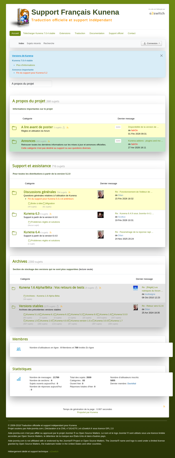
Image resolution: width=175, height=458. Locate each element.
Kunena (94, 412)
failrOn (134, 130)
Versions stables (31, 306)
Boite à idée (37, 203)
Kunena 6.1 (48, 314)
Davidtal (131, 383)
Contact (131, 33)
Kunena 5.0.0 (120, 314)
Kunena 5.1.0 (32, 314)
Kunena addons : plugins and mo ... (145, 140)
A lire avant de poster (37, 127)
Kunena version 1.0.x (81, 320)
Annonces (28, 141)
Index (21, 43)
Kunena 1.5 (32, 320)
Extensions (65, 33)
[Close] (161, 55)
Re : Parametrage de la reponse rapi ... (134, 232)
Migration (50, 203)
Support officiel (116, 33)
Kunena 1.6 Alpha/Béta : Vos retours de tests (51, 287)
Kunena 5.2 (77, 314)
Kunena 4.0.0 (61, 320)
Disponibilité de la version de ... (143, 127)
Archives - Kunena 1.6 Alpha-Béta (42, 296)
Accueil (15, 33)
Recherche (48, 43)
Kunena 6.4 (31, 232)
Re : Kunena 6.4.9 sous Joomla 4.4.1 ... (134, 213)
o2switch (54, 451)
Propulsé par (83, 412)
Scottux (121, 217)
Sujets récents (34, 43)
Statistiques (21, 369)
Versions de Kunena (22, 55)
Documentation (97, 33)
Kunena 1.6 (105, 314)
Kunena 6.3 (31, 213)
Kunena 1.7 (117, 320)
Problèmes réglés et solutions (45, 222)
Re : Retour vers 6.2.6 (152, 306)
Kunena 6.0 (91, 314)
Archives (19, 261)
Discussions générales (40, 192)
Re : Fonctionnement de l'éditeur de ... (133, 192)
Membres (20, 339)
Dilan (120, 195)
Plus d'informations (25, 65)
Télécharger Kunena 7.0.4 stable (39, 33)
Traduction (80, 33)
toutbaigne (150, 294)
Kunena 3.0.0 (101, 320)
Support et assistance (31, 165)
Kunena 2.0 (46, 320)
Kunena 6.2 (62, 314)
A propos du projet (28, 100)
